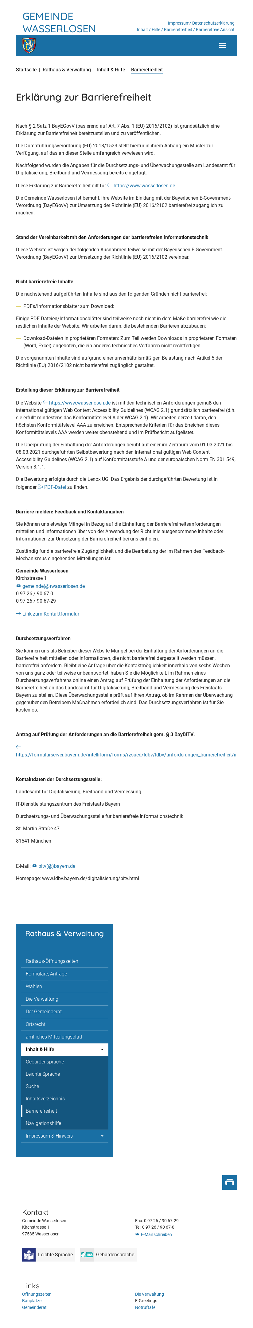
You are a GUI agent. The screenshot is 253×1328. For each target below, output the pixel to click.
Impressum (178, 23)
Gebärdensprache (45, 1062)
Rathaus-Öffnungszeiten (52, 961)
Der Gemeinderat (44, 1012)
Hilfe (156, 29)
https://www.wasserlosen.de (144, 186)
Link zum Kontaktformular (50, 614)
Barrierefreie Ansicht (215, 29)
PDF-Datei (55, 487)
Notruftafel (145, 1307)
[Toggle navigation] (222, 45)
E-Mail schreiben (156, 1234)
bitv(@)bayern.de (56, 866)
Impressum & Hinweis (49, 1136)
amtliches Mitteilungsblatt (54, 1037)
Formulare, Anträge (46, 974)
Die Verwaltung (42, 999)
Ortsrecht (35, 1024)
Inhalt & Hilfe (40, 1049)
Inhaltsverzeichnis (45, 1099)
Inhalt (142, 29)
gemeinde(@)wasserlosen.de (53, 586)
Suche (32, 1086)
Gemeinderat (34, 1307)
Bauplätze (31, 1300)
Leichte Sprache (43, 1074)
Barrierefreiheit (178, 29)
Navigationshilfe (43, 1123)
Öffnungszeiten (37, 1294)
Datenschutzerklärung (213, 23)
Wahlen (34, 986)
